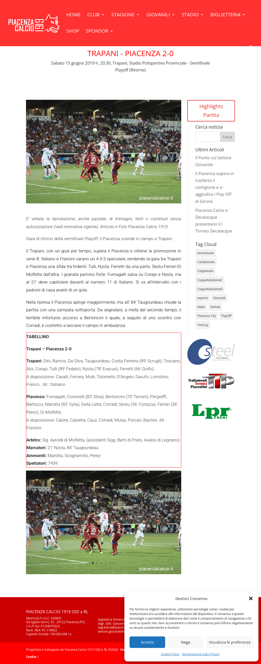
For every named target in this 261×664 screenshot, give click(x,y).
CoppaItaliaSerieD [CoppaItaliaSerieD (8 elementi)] (210, 289)
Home (73, 15)
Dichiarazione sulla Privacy (201, 654)
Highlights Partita (211, 110)
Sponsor (97, 31)
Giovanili (158, 15)
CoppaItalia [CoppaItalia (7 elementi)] (205, 271)
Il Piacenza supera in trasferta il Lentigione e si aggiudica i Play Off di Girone (214, 187)
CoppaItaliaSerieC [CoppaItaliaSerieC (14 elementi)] (210, 280)
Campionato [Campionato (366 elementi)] (206, 262)
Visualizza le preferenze (230, 642)
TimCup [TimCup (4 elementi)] (202, 325)
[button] (250, 598)
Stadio (190, 15)
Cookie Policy (170, 654)
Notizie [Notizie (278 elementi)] (215, 307)
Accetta (147, 642)
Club (93, 15)
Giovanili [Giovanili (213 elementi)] (219, 298)
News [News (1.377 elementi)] (201, 307)
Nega (185, 642)
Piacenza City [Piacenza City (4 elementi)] (206, 316)
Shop (72, 31)
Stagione (123, 15)
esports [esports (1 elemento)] (202, 298)
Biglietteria (226, 15)
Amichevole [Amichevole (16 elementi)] (205, 253)
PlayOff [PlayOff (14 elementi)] (226, 316)
